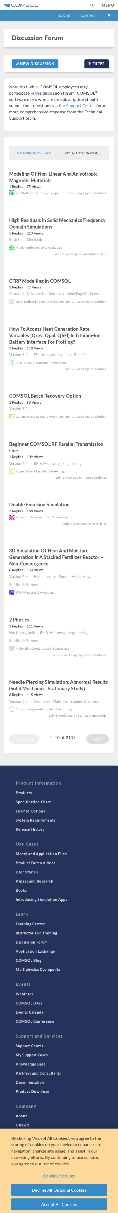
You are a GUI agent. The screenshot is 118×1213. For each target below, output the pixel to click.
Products (24, 792)
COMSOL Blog (28, 960)
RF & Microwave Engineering (58, 463)
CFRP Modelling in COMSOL (40, 281)
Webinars (24, 993)
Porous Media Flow (75, 576)
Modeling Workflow (83, 293)
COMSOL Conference (35, 1021)
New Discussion (35, 63)
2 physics (19, 619)
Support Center (80, 105)
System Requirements (35, 820)
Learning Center (30, 923)
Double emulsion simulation (40, 504)
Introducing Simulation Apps (41, 899)
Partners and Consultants (38, 1073)
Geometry (42, 701)
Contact (88, 15)
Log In (64, 15)
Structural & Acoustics (27, 293)
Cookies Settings (59, 1176)
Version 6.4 (18, 463)
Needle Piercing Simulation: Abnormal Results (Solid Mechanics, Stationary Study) (58, 685)
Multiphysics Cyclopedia (38, 969)
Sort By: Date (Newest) (82, 153)
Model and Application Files (41, 853)
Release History (30, 829)
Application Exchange (35, 951)
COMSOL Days (29, 1003)
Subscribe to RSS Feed (34, 153)
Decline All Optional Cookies (59, 1190)
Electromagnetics (48, 354)
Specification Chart (33, 801)
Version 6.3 (18, 354)
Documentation (30, 1082)
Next (98, 739)
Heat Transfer (76, 354)
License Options (30, 811)
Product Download (33, 1091)
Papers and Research (34, 881)
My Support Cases (32, 1054)
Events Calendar (30, 1012)
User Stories (27, 872)
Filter (96, 63)
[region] (59, 1171)
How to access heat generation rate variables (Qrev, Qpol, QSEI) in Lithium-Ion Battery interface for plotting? (54, 335)
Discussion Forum (37, 37)
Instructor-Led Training (36, 932)
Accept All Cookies (59, 1204)
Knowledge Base (31, 1064)
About (21, 1115)
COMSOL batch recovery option (45, 395)
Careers (23, 1125)
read (58, 181)
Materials (56, 293)
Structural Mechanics (26, 239)
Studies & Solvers (23, 584)
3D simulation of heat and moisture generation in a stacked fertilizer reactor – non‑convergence (56, 557)
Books (21, 890)
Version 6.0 (18, 576)
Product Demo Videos (35, 862)
